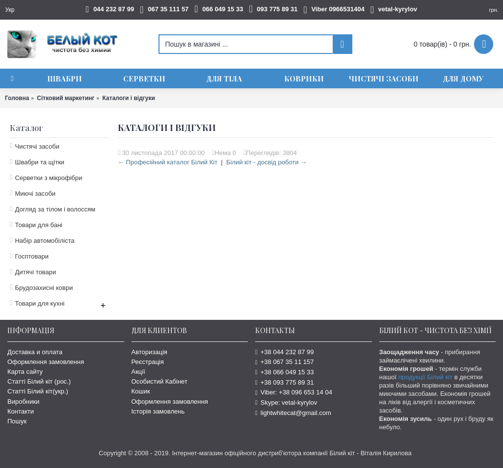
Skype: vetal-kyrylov (286, 402)
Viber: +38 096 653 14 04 (293, 392)
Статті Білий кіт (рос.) (39, 381)
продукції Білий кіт (425, 377)
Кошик (141, 391)
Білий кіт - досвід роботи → (266, 162)
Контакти (20, 411)
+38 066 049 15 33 (284, 372)
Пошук (16, 421)
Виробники (23, 401)
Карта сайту (25, 371)
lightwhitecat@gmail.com (293, 412)
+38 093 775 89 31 (284, 382)
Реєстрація (148, 361)
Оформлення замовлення (45, 361)
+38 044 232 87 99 (284, 352)
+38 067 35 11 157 (284, 361)
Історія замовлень (158, 411)
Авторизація (149, 352)
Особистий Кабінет (159, 381)
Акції (138, 371)
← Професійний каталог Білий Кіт (167, 162)
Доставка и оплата (34, 352)
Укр (9, 9)
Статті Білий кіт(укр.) (37, 391)
